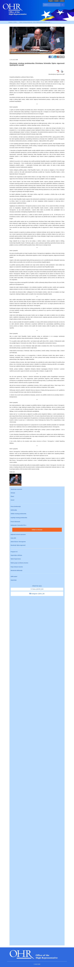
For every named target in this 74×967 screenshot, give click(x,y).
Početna (10, 22)
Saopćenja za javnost (16, 489)
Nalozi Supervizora (16, 559)
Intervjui (13, 492)
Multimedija (14, 510)
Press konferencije (16, 506)
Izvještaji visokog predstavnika (19, 517)
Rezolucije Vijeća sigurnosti (18, 545)
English (51, 1)
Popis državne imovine (17, 566)
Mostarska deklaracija (16, 570)
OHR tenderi (14, 576)
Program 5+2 (14, 551)
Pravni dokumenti (15, 521)
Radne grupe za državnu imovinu (19, 562)
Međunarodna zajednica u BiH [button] (44, 22)
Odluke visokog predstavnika (25, 22)
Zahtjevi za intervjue (37, 529)
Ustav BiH (13, 538)
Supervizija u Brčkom (16, 555)
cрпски (62, 1)
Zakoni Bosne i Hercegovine (18, 541)
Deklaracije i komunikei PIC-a (18, 525)
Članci (12, 496)
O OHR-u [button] (16, 22)
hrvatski (56, 1)
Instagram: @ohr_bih (37, 593)
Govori (12, 500)
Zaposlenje (14, 580)
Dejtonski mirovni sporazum (18, 534)
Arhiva (34, 22)
